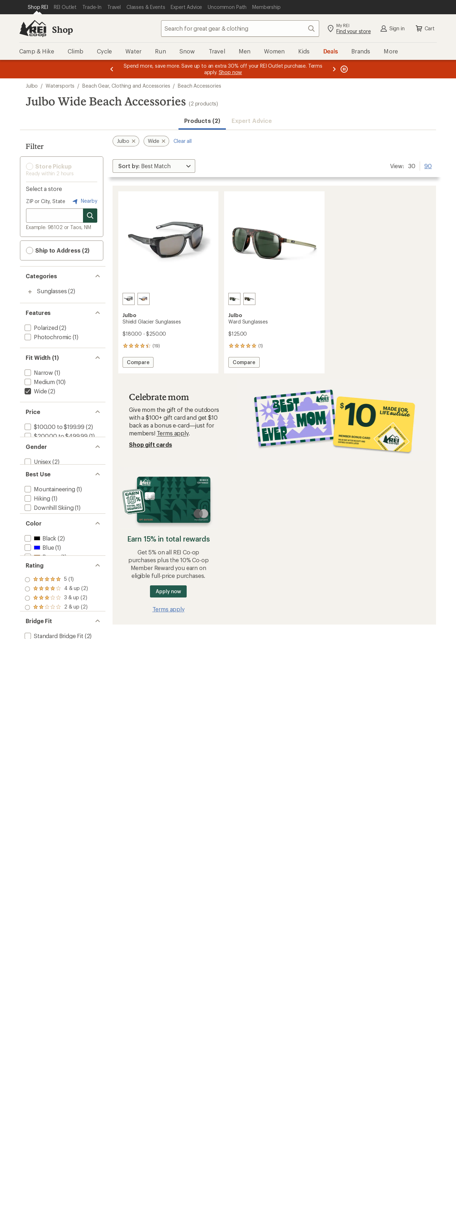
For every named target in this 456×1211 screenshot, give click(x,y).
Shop (62, 29)
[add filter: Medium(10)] (39, 381)
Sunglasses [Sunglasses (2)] (52, 291)
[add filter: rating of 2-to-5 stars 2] (56, 652)
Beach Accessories (199, 86)
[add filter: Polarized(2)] (40, 327)
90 (428, 165)
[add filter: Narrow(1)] (38, 372)
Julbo (32, 86)
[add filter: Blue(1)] (38, 579)
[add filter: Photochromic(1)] (47, 336)
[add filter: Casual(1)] (37, 535)
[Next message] (334, 69)
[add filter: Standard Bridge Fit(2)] (53, 696)
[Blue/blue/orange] (144, 299)
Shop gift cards (150, 444)
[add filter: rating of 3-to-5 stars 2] (56, 642)
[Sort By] (154, 166)
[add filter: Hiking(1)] (36, 516)
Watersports (60, 86)
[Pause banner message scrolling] (343, 69)
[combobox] (240, 28)
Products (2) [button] (202, 120)
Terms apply (172, 433)
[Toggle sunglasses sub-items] (30, 292)
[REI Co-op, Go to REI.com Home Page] (32, 28)
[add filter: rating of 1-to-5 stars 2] (56, 661)
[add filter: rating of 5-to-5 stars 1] (56, 624)
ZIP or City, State (45, 201)
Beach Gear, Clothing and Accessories (126, 86)
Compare (140, 363)
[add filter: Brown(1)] (41, 589)
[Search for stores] (90, 215)
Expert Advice (252, 120)
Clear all (182, 141)
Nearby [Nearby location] (84, 201)
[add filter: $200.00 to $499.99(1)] (55, 436)
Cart (425, 28)
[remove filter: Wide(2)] (35, 391)
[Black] (249, 299)
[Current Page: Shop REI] (38, 7)
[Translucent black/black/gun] (129, 299)
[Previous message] (112, 69)
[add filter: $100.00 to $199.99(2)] (53, 426)
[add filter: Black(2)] (39, 570)
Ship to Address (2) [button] (57, 250)
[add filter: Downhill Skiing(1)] (48, 525)
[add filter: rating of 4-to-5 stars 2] (56, 633)
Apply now (168, 591)
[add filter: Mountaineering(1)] (49, 507)
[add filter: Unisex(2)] (37, 471)
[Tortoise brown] (234, 299)
